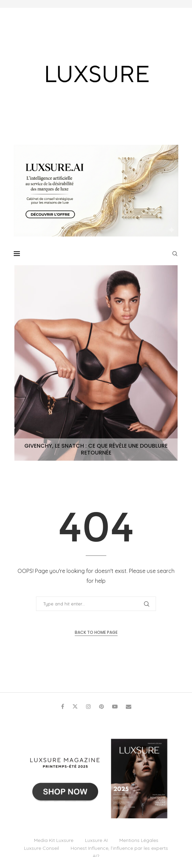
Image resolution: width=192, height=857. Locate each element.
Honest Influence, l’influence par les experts (119, 848)
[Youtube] (115, 706)
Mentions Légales (138, 840)
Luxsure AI (96, 840)
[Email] (128, 706)
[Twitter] (75, 706)
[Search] (174, 254)
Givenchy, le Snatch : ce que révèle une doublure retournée (96, 449)
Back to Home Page (96, 632)
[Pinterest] (101, 706)
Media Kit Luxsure (53, 840)
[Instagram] (88, 706)
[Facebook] (62, 706)
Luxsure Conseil (41, 848)
